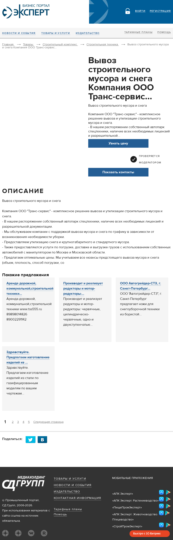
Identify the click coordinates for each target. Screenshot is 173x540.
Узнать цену (118, 143)
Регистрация (160, 11)
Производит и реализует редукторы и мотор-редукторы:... (83, 288)
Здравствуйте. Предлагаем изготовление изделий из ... (27, 357)
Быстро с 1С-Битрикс (147, 533)
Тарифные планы (138, 32)
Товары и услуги (55, 33)
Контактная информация (77, 498)
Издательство (88, 33)
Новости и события (19, 33)
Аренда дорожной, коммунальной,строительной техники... (29, 288)
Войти (140, 11)
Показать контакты (118, 172)
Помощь (164, 32)
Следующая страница (48, 422)
